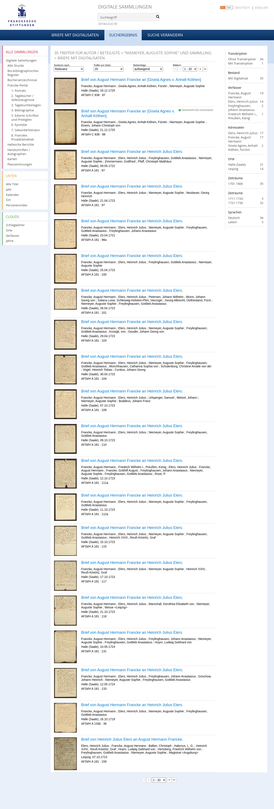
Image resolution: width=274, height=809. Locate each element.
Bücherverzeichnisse (22, 80)
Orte (9, 230)
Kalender (12, 195)
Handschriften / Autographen (18, 152)
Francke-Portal (17, 85)
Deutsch (242, 7)
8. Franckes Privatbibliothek (22, 137)
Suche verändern (165, 34)
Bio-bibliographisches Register (23, 73)
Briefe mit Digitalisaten (75, 34)
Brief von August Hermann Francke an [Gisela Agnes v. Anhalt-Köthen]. (141, 80)
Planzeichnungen (19, 164)
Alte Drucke (15, 65)
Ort (8, 200)
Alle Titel (12, 184)
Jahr (9, 189)
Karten (12, 159)
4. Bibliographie (22, 110)
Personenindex (16, 205)
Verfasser (12, 236)
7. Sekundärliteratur (25, 130)
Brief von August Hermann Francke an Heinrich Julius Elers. (132, 151)
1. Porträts (18, 91)
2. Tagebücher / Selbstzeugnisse (22, 98)
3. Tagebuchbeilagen (26, 105)
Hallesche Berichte (20, 144)
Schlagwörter (15, 225)
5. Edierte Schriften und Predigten (25, 118)
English (261, 7)
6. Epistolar (19, 125)
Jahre (9, 241)
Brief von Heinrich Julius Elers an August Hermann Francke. (132, 739)
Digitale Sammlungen (125, 7)
